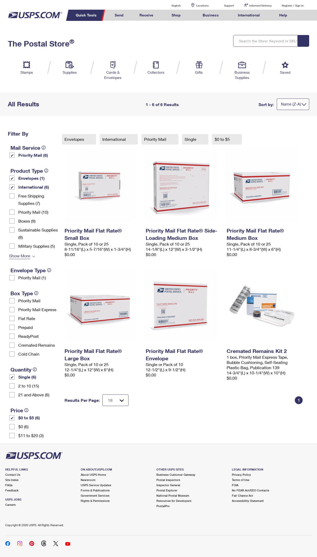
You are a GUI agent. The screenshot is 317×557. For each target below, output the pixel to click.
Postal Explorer (166, 490)
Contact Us (12, 474)
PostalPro (163, 506)
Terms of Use (240, 479)
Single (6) (27, 376)
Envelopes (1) (31, 178)
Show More (19, 255)
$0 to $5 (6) (29, 417)
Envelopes (74, 139)
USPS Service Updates (96, 485)
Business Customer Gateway (175, 474)
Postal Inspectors (168, 479)
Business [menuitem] (211, 15)
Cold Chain (28, 353)
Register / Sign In (293, 5)
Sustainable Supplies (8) (38, 233)
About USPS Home (93, 474)
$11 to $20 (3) (31, 435)
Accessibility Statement (248, 500)
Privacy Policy (241, 474)
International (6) (33, 186)
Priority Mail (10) (33, 212)
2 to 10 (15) (28, 385)
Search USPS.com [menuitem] (305, 15)
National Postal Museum (172, 495)
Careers (10, 504)
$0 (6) (23, 426)
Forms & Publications (95, 490)
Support (229, 5)
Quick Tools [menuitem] (86, 15)
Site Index (12, 479)
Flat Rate (26, 318)
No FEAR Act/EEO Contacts (250, 490)
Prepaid (25, 327)
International (114, 139)
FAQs (9, 485)
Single (191, 139)
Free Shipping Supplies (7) (31, 199)
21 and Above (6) (33, 394)
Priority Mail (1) (32, 277)
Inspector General (168, 485)
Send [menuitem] (119, 15)
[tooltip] (44, 148)
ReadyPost (28, 336)
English (171, 5)
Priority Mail (29, 300)
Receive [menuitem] (146, 15)
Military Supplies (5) (36, 245)
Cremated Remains (36, 345)
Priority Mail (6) (33, 155)
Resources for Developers (173, 500)
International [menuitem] (249, 15)
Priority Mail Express (37, 309)
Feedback (12, 490)
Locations (202, 5)
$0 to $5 (223, 139)
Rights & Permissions (95, 500)
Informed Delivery (260, 5)
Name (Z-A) (291, 104)
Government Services (95, 495)
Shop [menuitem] (176, 15)
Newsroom (88, 479)
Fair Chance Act (242, 495)
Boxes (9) (27, 220)
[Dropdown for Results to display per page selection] (115, 400)
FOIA (235, 485)
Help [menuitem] (283, 15)
